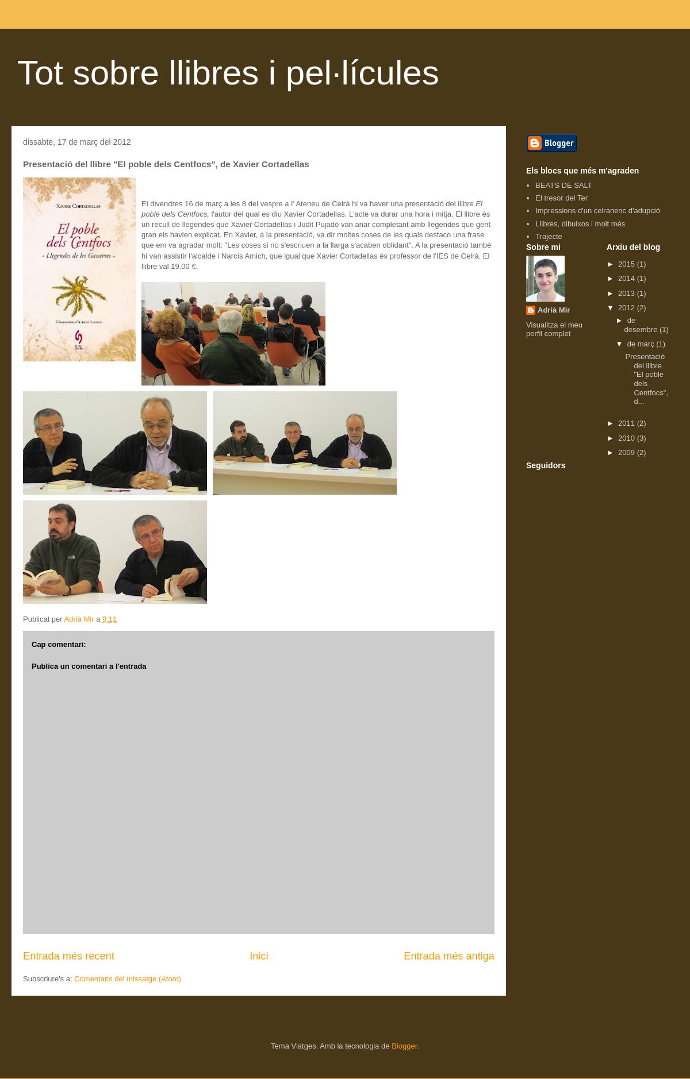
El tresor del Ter (561, 198)
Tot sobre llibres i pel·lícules (228, 72)
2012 (627, 307)
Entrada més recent (68, 956)
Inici (259, 956)
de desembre (642, 325)
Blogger (404, 1046)
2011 (627, 423)
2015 (627, 264)
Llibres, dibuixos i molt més (580, 223)
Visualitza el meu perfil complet (554, 329)
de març (642, 344)
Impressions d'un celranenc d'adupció (597, 210)
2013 (627, 293)
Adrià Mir (554, 310)
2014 (627, 278)
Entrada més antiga (449, 956)
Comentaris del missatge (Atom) (127, 978)
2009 (627, 452)
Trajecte (548, 236)
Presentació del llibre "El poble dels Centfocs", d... (646, 379)
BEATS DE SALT (563, 185)
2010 (627, 438)
